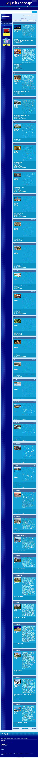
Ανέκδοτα (2, 749)
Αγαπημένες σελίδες (4, 753)
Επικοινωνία (10, 753)
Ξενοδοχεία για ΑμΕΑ (10, 738)
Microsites (31, 753)
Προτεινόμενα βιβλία (4, 745)
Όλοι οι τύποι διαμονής (24, 20)
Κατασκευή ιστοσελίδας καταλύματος (6, 23)
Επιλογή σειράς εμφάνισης (16, 20)
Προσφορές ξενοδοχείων (4, 21)
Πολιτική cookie (26, 753)
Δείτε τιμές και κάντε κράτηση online (20, 43)
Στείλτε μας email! (3, 25)
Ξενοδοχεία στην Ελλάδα (5, 19)
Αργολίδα (30, 21)
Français (33, 5)
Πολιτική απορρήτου (20, 753)
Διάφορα (2, 751)
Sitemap (2, 754)
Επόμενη (33, 728)
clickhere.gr (18, 757)
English (33, 2)
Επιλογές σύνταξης (4, 744)
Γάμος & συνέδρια (17, 738)
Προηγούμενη (16, 728)
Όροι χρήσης (15, 753)
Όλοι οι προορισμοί (32, 20)
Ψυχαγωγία (3, 740)
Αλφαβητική (15, 21)
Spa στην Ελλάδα (3, 738)
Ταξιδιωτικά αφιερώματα (24, 738)
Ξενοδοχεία (23, 21)
